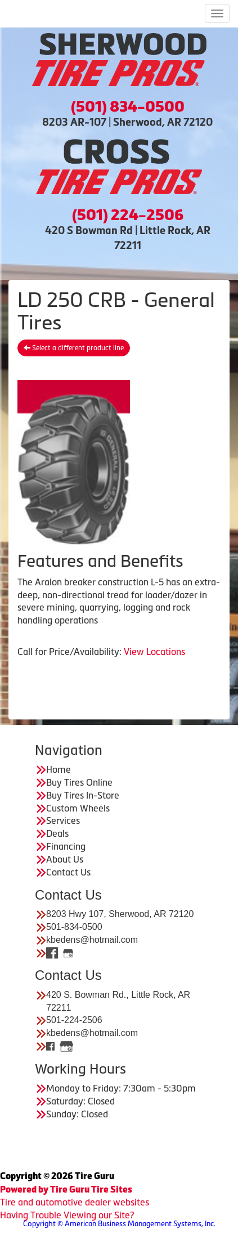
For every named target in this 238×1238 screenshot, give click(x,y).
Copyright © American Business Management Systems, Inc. (119, 1223)
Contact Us (68, 872)
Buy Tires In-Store (82, 795)
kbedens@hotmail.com (92, 939)
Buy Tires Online (79, 782)
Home (58, 769)
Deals (57, 833)
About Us (64, 859)
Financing (66, 846)
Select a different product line (74, 348)
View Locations (154, 651)
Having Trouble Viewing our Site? (67, 1215)
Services (63, 820)
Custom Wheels (78, 808)
